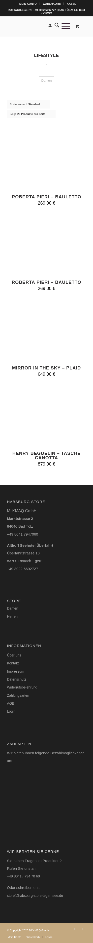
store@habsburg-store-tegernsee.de (35, 896)
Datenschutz (16, 679)
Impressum (15, 671)
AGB (10, 703)
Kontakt (13, 663)
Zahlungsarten (18, 695)
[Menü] (64, 26)
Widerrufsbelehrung (22, 687)
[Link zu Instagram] (75, 929)
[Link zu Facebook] (82, 929)
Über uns (14, 655)
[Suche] (55, 26)
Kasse (71, 3)
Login (11, 711)
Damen (12, 608)
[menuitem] (28, 3)
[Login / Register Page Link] (49, 26)
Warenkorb (52, 3)
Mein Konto (28, 3)
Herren (12, 616)
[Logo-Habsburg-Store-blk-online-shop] (38, 26)
